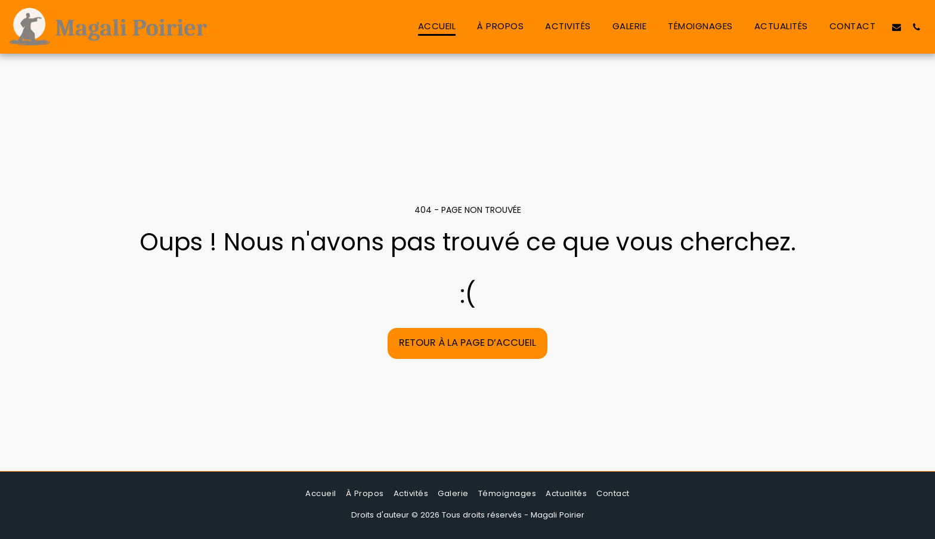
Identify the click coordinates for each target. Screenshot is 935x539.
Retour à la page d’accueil (467, 342)
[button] (896, 27)
